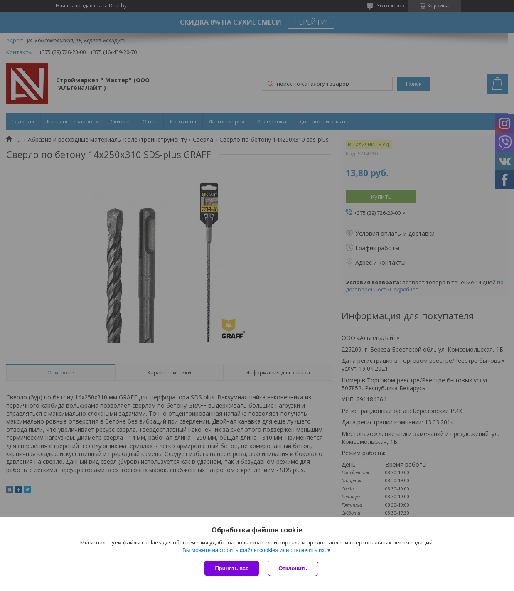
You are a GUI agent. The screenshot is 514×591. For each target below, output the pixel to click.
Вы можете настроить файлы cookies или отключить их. (254, 550)
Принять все (231, 568)
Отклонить (292, 568)
